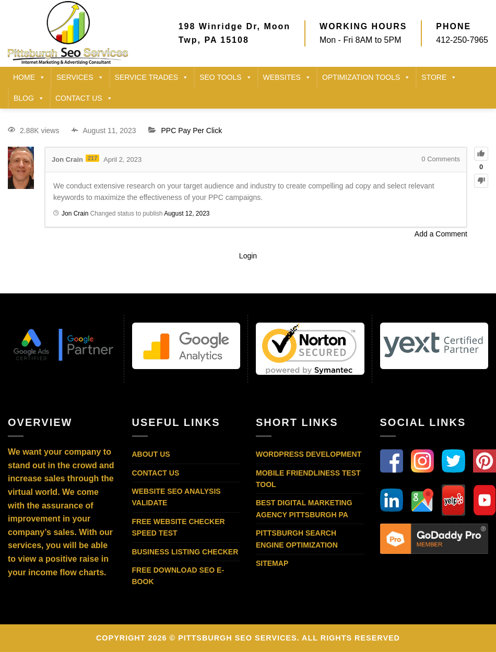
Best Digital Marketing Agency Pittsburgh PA (304, 508)
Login (248, 256)
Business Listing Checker (185, 552)
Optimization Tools (366, 77)
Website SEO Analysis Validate (176, 497)
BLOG (29, 98)
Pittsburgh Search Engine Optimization (297, 539)
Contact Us (156, 473)
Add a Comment (441, 234)
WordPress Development (308, 454)
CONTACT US (84, 98)
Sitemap (272, 563)
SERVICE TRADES (152, 77)
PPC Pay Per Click (191, 130)
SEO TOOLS (225, 77)
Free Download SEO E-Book (178, 576)
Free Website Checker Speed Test (178, 527)
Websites (287, 77)
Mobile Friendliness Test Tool (308, 479)
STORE (439, 77)
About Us (151, 454)
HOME (29, 77)
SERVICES (80, 77)
